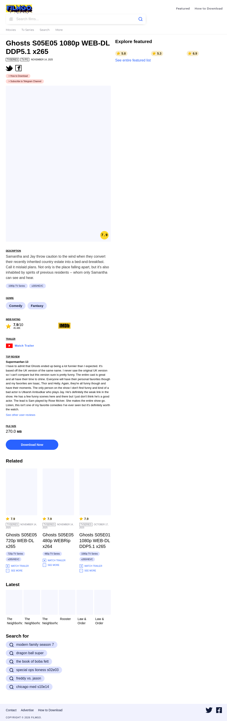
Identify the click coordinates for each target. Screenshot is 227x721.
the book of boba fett (29, 661)
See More (14, 570)
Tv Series (28, 30)
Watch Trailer (20, 345)
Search (45, 30)
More (59, 30)
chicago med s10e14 (29, 686)
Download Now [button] (32, 444)
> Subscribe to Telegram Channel (24, 81)
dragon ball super (26, 653)
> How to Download (18, 76)
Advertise (27, 710)
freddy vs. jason (25, 678)
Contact (11, 710)
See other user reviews (20, 415)
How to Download (209, 8)
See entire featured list (133, 60)
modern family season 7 (31, 644)
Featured (183, 8)
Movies (11, 30)
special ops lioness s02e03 (34, 670)
